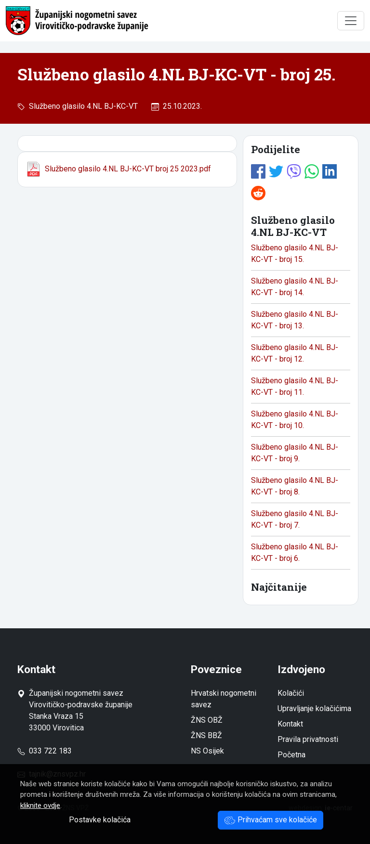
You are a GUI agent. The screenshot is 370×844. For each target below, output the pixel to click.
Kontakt (290, 723)
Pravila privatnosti (308, 739)
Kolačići (291, 693)
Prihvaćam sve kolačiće (270, 819)
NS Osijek (207, 750)
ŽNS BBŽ (206, 735)
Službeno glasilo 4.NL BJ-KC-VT (81, 106)
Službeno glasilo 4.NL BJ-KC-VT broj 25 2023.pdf (118, 168)
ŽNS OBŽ (207, 720)
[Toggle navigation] (350, 20)
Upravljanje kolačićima (314, 708)
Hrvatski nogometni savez (223, 698)
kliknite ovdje (40, 805)
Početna (291, 754)
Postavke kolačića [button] (100, 819)
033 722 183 (44, 750)
